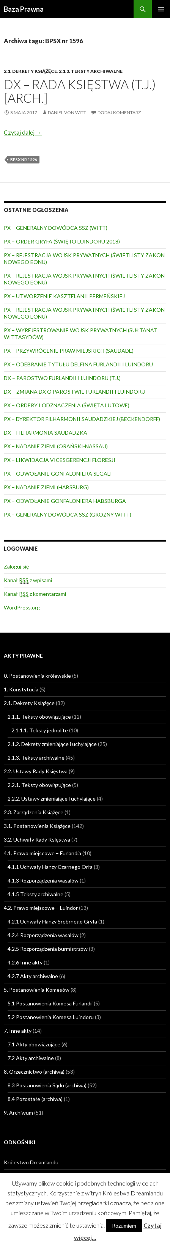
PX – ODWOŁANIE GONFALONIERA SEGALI (58, 473)
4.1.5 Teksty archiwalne (35, 894)
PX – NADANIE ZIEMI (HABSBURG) (46, 487)
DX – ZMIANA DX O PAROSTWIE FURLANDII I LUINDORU (74, 391)
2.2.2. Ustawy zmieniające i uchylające (52, 798)
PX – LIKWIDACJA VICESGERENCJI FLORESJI (59, 460)
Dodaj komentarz (119, 112)
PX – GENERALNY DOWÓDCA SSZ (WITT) (55, 228)
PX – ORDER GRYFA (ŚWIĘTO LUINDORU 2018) (62, 241)
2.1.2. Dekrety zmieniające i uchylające (52, 744)
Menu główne (161, 9)
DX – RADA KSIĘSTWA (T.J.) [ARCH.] (80, 91)
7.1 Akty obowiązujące (34, 1044)
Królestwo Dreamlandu (31, 1162)
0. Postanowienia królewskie (37, 675)
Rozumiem (124, 1225)
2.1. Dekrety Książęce (30, 71)
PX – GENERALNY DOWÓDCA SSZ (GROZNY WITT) (67, 514)
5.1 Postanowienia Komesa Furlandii (50, 1003)
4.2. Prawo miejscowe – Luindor (41, 908)
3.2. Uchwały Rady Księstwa (37, 839)
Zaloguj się (16, 566)
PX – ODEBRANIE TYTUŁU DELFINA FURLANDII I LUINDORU (78, 364)
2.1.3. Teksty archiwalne (91, 71)
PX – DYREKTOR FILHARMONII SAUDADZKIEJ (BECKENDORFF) (82, 419)
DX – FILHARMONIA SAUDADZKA (45, 432)
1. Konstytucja (21, 689)
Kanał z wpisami (28, 580)
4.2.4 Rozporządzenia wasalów (43, 935)
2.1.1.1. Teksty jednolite (39, 730)
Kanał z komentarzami (35, 594)
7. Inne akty (17, 1030)
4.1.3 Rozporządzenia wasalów (43, 880)
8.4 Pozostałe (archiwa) (35, 1099)
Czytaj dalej (23, 132)
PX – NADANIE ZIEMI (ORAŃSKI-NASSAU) (56, 446)
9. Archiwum (18, 1112)
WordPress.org (22, 607)
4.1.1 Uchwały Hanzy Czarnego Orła (50, 867)
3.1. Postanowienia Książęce (37, 826)
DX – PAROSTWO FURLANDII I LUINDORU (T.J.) (62, 378)
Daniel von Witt (67, 112)
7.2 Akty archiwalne (31, 1058)
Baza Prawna (24, 9)
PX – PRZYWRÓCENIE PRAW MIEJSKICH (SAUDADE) (69, 350)
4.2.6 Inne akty (25, 962)
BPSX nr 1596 (23, 159)
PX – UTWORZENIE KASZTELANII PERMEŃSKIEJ (64, 296)
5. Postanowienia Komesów (36, 989)
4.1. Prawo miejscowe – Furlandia (42, 853)
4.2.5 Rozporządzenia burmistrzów (48, 948)
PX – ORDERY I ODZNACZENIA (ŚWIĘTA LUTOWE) (66, 405)
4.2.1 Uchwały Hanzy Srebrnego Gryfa (52, 921)
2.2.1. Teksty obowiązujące (39, 785)
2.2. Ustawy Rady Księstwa (36, 771)
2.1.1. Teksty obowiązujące (39, 716)
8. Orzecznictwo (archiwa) (34, 1071)
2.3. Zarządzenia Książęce (33, 812)
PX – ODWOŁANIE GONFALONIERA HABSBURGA (65, 501)
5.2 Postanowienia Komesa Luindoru (51, 1017)
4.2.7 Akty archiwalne (33, 976)
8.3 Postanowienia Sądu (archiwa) (47, 1085)
